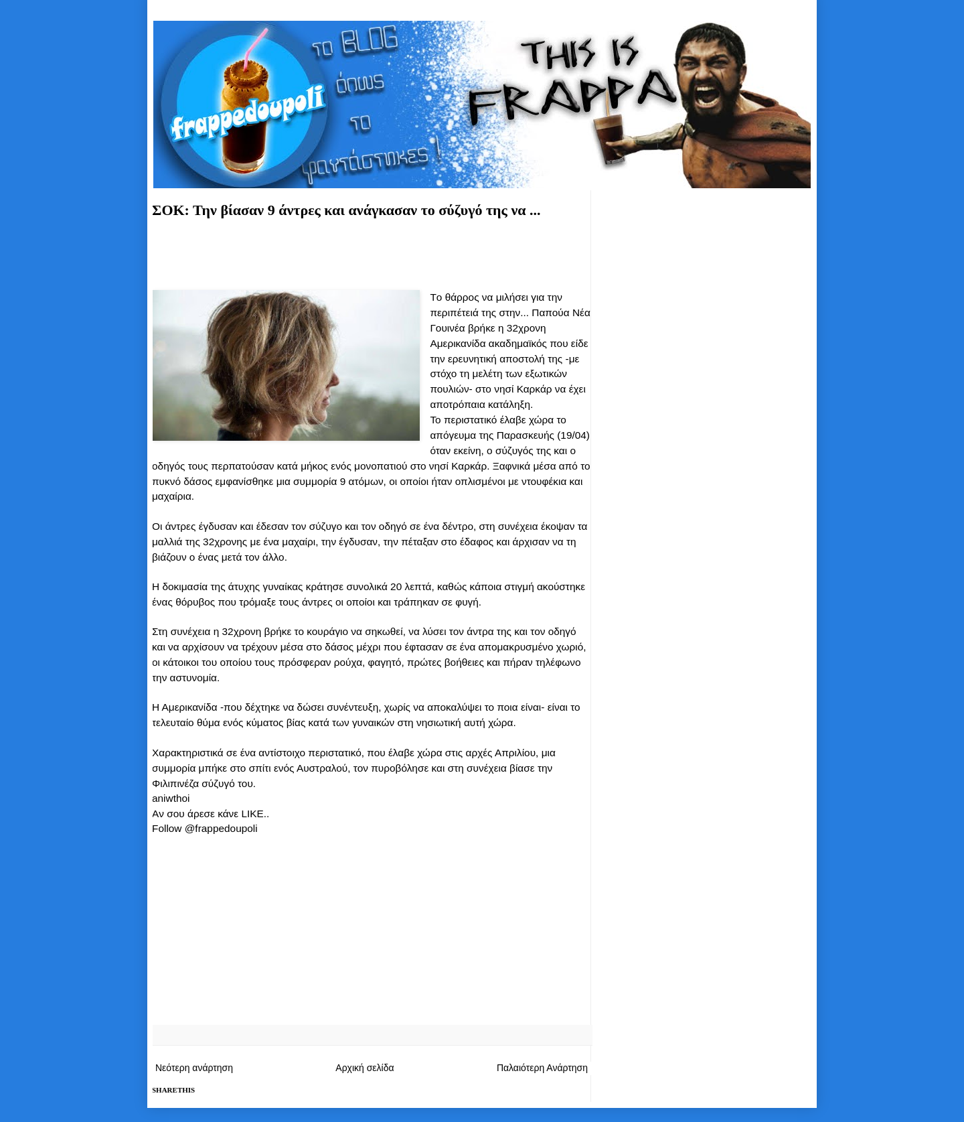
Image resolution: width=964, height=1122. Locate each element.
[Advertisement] (371, 252)
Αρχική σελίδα (364, 1067)
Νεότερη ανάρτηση (194, 1067)
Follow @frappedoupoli (205, 828)
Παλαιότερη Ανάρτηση (542, 1067)
